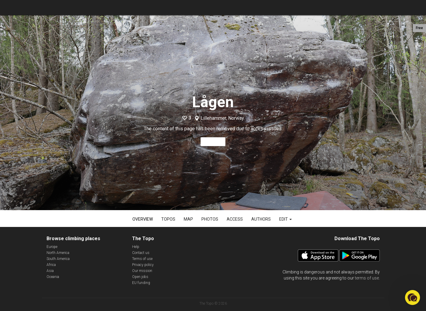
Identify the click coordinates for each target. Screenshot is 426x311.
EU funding (141, 283)
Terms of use (142, 259)
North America (58, 253)
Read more (213, 142)
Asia (50, 271)
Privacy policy (143, 265)
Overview (142, 219)
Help (135, 247)
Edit (285, 219)
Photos (209, 219)
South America (58, 259)
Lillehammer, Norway (222, 118)
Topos (168, 219)
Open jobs (140, 277)
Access (235, 219)
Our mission (142, 271)
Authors (261, 219)
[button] (412, 297)
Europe (52, 247)
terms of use (367, 278)
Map (188, 219)
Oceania (53, 277)
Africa (51, 265)
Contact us (141, 253)
